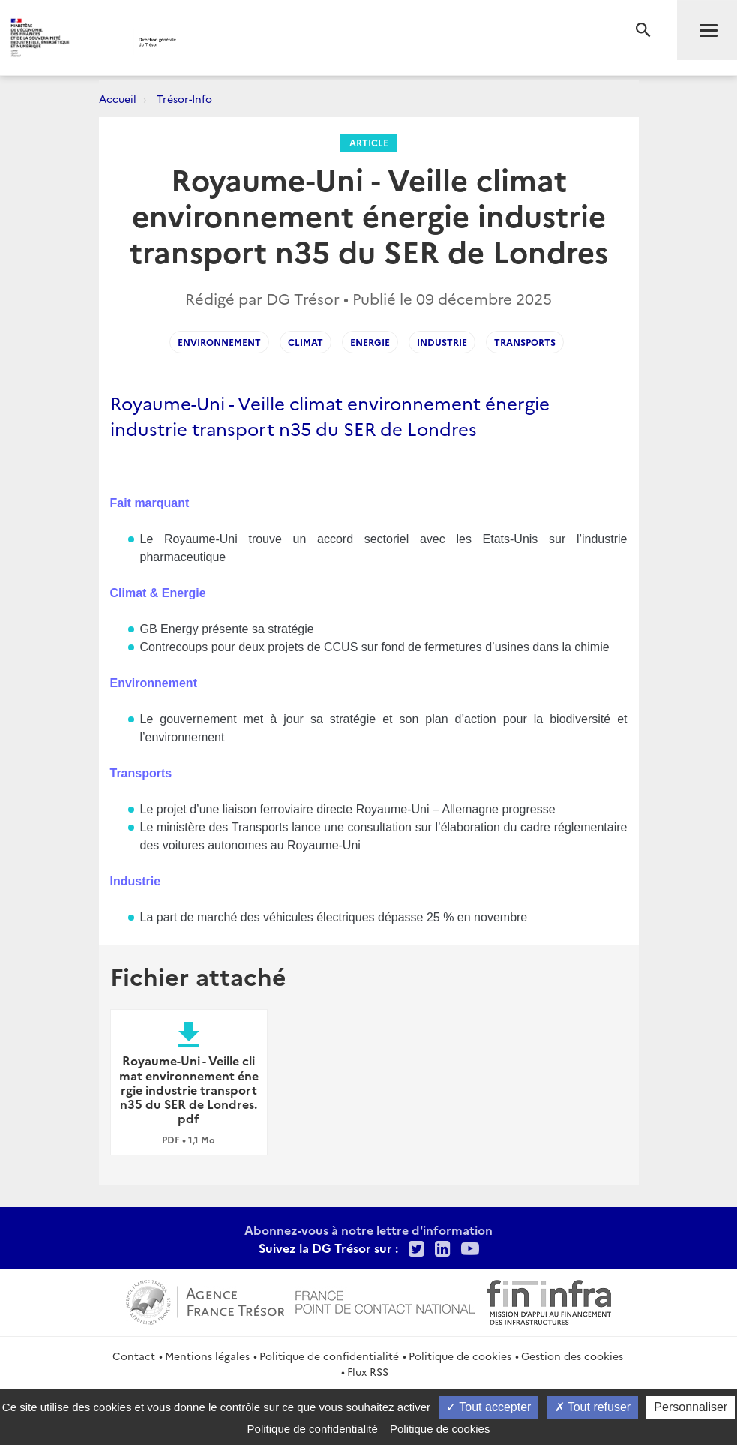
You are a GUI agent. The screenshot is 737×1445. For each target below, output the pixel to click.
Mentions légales (207, 1355)
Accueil (117, 98)
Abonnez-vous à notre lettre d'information (368, 1230)
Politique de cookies (460, 1355)
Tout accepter (488, 1407)
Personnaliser (690, 1407)
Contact (133, 1355)
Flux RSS (367, 1371)
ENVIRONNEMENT (219, 341)
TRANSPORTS (525, 341)
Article (368, 142)
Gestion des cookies (572, 1355)
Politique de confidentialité (329, 1355)
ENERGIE (370, 341)
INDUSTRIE (442, 341)
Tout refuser (593, 1407)
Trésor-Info (184, 98)
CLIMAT (305, 341)
